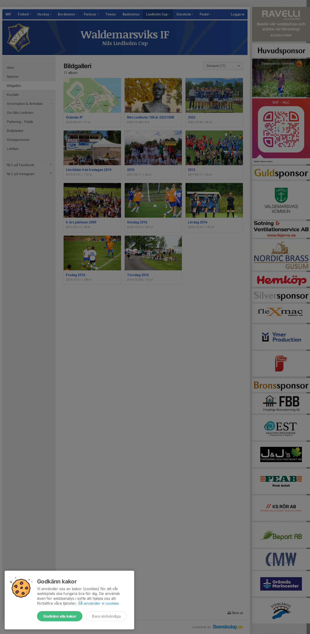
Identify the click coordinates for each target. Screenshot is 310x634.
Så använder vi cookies (98, 603)
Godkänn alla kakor (59, 616)
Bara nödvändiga (106, 616)
